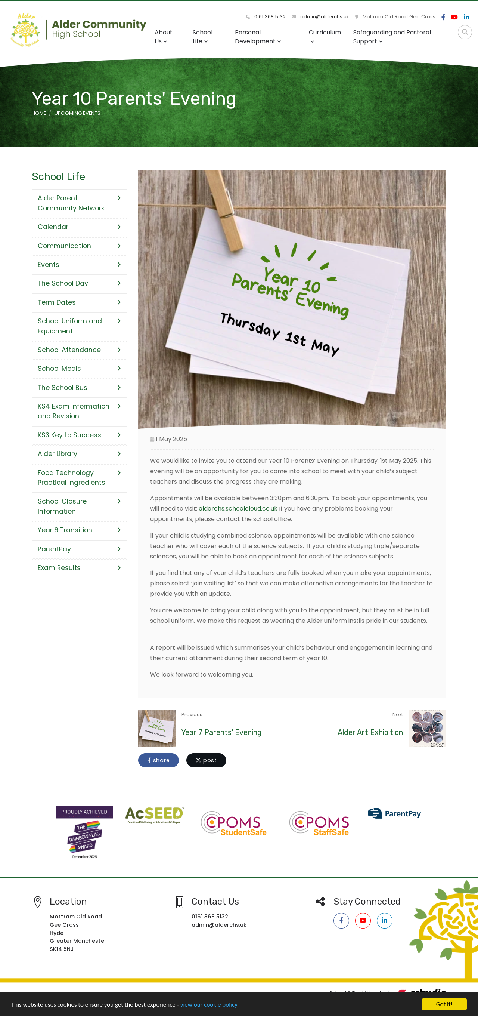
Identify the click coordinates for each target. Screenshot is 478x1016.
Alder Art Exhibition (370, 732)
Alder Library (79, 453)
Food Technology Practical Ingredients (79, 477)
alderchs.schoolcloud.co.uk (238, 508)
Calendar (79, 226)
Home (39, 113)
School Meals (79, 368)
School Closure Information (79, 506)
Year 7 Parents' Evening (221, 732)
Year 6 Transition (79, 530)
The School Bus (79, 387)
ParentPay (79, 549)
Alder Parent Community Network (79, 203)
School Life (202, 37)
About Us (164, 37)
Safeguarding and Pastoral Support (392, 37)
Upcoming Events (78, 113)
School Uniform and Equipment (79, 326)
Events (79, 264)
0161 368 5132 (266, 16)
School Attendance (79, 349)
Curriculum (325, 36)
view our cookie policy (209, 1008)
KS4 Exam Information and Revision (79, 411)
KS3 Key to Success (79, 435)
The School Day (79, 283)
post (206, 760)
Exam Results (79, 567)
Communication (79, 245)
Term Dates (79, 302)
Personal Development (258, 37)
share (159, 760)
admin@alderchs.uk (320, 16)
